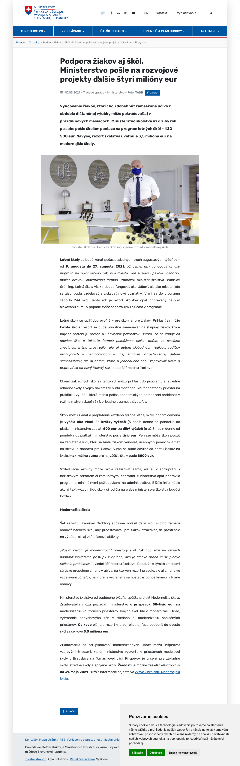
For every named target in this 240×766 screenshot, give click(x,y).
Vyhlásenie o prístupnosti (84, 739)
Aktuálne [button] (208, 31)
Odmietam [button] (156, 752)
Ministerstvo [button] (32, 31)
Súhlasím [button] (137, 752)
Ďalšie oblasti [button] (112, 31)
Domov (20, 42)
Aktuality (34, 42)
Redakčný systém (82, 759)
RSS (62, 739)
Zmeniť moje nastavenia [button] (183, 752)
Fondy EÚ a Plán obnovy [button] (162, 31)
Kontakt (161, 13)
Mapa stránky (48, 739)
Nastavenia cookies (117, 739)
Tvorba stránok (35, 759)
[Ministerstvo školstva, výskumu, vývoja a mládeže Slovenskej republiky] (46, 13)
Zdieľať (153, 92)
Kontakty (31, 739)
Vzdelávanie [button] (72, 31)
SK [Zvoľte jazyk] (146, 13)
